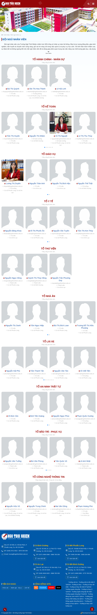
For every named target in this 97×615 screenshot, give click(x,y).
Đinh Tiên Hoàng (36, 416)
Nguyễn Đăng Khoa (12, 231)
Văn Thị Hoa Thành (36, 89)
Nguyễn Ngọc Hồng (12, 278)
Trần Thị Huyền (12, 136)
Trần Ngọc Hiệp (36, 325)
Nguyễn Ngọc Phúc (60, 416)
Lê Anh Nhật (84, 461)
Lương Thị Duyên (12, 183)
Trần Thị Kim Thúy (84, 231)
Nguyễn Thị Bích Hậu (60, 183)
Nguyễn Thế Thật (84, 183)
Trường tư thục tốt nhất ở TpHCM (81, 587)
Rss (36, 587)
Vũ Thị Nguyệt (60, 136)
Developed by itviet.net (88, 613)
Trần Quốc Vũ (60, 461)
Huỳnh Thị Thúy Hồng (37, 278)
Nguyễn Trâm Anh (36, 183)
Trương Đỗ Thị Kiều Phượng (84, 326)
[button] (44, 147)
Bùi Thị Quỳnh (12, 89)
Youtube (51, 587)
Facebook (43, 587)
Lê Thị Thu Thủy (84, 136)
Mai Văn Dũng (60, 506)
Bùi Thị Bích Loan (60, 325)
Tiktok (58, 587)
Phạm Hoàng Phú (84, 506)
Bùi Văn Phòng (36, 461)
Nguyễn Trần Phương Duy (60, 279)
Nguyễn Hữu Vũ (12, 506)
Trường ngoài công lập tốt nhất (82, 591)
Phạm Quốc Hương (84, 416)
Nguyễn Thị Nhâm (36, 136)
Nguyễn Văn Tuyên (60, 231)
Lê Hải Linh (60, 89)
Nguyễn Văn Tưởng (12, 461)
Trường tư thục (77, 584)
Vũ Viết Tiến (84, 371)
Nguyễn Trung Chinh (36, 506)
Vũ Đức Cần (12, 416)
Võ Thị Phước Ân (37, 231)
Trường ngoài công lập (73, 589)
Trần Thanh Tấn (36, 371)
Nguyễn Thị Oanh (12, 325)
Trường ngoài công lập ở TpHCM (76, 594)
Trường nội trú (73, 582)
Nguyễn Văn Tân (60, 371)
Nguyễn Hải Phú (12, 371)
